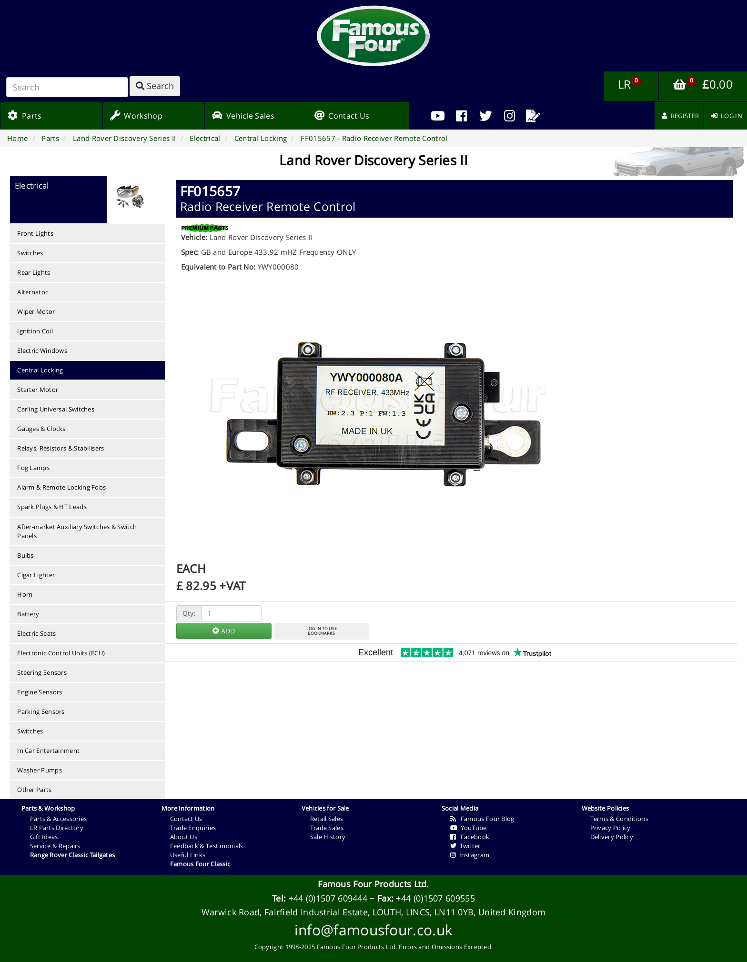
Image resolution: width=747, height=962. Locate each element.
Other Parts (34, 789)
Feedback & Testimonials (206, 846)
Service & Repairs (55, 846)
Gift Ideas (44, 836)
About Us (183, 836)
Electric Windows (42, 350)
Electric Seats (36, 633)
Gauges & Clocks (41, 428)
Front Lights (35, 233)
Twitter (465, 846)
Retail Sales (326, 818)
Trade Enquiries (193, 827)
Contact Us (186, 818)
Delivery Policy (612, 836)
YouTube (468, 827)
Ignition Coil (35, 331)
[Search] (67, 87)
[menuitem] (462, 116)
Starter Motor (37, 389)
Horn (24, 594)
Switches (30, 253)
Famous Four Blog (482, 818)
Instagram (470, 855)
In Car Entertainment (48, 750)
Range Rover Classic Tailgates (72, 855)
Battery (28, 614)
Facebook (470, 836)
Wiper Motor (36, 311)
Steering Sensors (42, 672)
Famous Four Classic (200, 864)
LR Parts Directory (56, 827)
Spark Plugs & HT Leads (52, 506)
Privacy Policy (610, 827)
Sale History (328, 836)
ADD (223, 630)
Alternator (32, 292)
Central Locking (40, 370)
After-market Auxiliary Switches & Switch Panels (77, 531)
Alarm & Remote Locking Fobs (61, 487)
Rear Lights (33, 272)
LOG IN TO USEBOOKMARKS (321, 631)
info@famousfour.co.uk (373, 930)
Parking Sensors (41, 711)
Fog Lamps (33, 467)
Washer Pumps (39, 770)
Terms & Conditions (619, 818)
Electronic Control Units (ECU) (61, 653)
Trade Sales (326, 827)
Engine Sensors (39, 692)
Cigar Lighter (36, 575)
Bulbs (25, 555)
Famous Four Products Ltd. (373, 884)
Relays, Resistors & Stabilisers (60, 448)
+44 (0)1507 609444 (328, 898)
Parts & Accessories (58, 818)
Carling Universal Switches (55, 409)
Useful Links (188, 855)
